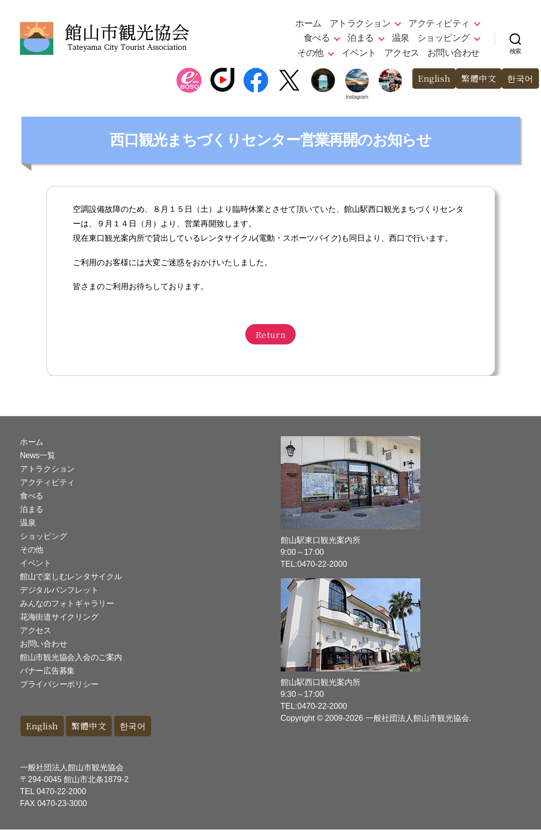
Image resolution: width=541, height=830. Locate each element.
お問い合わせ (453, 53)
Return (270, 334)
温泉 (400, 38)
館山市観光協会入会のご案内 (71, 657)
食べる (317, 38)
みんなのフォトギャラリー (67, 603)
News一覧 (37, 455)
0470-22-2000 (61, 792)
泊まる (361, 38)
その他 (310, 53)
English (433, 78)
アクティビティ (439, 23)
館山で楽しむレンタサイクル (71, 576)
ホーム (308, 23)
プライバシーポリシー (59, 684)
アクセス (401, 53)
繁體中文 (478, 78)
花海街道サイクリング (59, 617)
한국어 (520, 78)
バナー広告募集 (47, 670)
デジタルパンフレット (59, 590)
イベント (359, 53)
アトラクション (360, 23)
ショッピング (443, 38)
